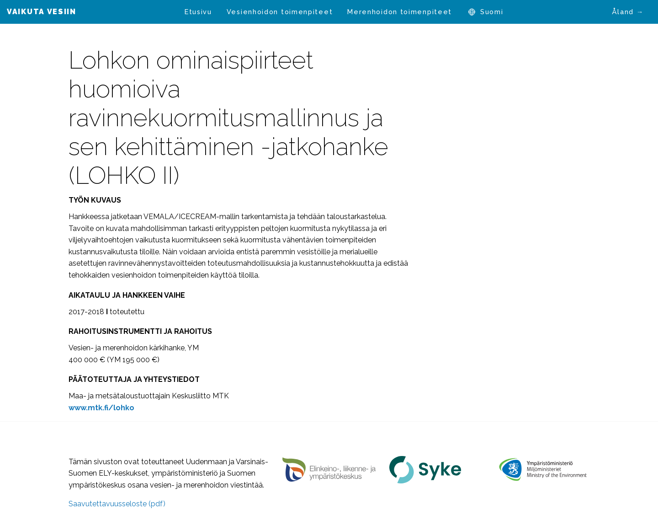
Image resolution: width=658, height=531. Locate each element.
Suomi (492, 12)
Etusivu (198, 12)
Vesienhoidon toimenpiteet (280, 12)
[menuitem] (198, 12)
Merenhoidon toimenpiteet (399, 12)
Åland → (628, 12)
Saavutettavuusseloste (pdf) (117, 503)
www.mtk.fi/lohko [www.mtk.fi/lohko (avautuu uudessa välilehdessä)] (101, 407)
